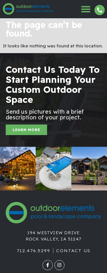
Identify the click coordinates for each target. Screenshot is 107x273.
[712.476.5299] (99, 10)
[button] (86, 9)
